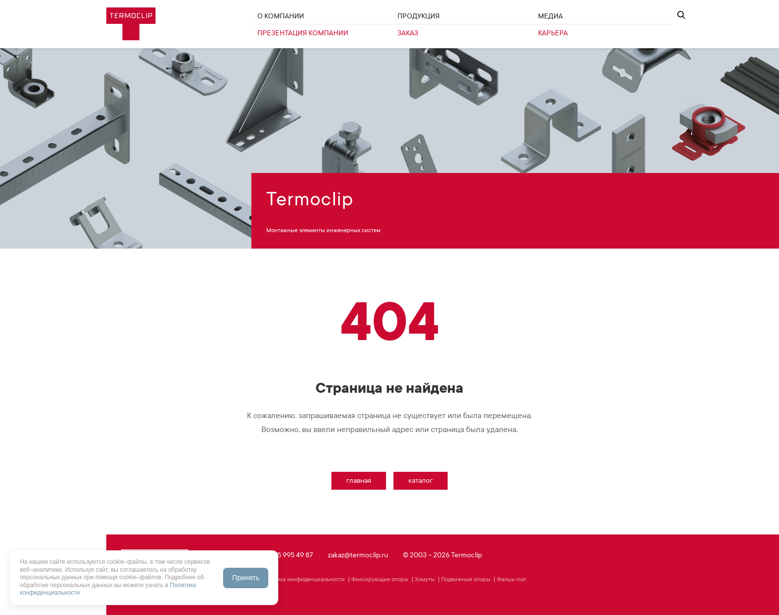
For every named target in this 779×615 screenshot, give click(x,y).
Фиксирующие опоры (379, 579)
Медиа (550, 16)
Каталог (420, 480)
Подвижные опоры (465, 579)
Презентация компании (302, 33)
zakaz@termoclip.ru (358, 555)
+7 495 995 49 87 (287, 555)
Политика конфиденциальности (303, 579)
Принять (245, 578)
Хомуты (425, 579)
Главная (358, 480)
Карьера (553, 33)
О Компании (280, 16)
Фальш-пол (511, 579)
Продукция (418, 16)
